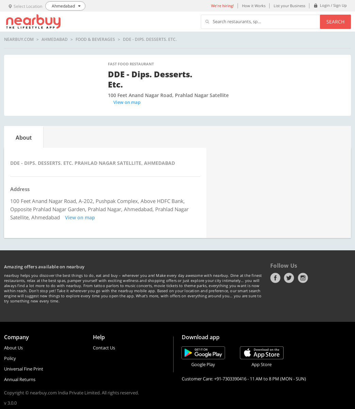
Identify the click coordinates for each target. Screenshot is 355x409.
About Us (13, 348)
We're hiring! (222, 5)
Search (335, 21)
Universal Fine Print (23, 369)
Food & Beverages (95, 39)
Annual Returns (19, 379)
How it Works (253, 5)
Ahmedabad (55, 39)
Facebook (275, 278)
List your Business (289, 5)
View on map (127, 102)
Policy (10, 358)
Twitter (289, 278)
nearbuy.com (19, 39)
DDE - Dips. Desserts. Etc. (150, 39)
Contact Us (104, 348)
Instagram (303, 278)
